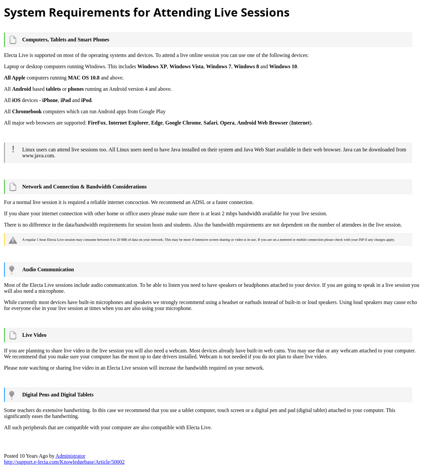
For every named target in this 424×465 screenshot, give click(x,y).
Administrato (70, 456)
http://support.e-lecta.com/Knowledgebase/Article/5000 (64, 462)
